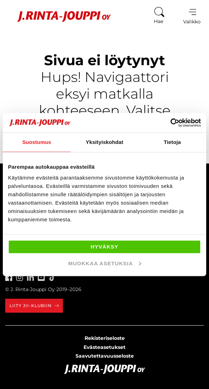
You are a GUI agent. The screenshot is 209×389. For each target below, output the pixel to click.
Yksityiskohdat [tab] (104, 142)
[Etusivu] (59, 16)
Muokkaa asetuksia (104, 263)
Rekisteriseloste (105, 338)
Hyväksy (104, 247)
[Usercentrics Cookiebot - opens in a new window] (170, 122)
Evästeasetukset (104, 347)
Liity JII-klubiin (34, 305)
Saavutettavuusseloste (104, 356)
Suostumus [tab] (36, 142)
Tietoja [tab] (172, 142)
